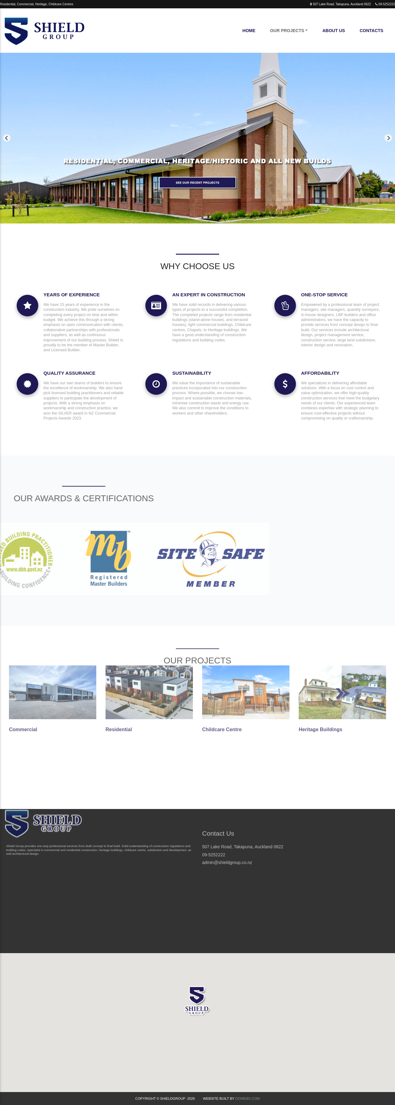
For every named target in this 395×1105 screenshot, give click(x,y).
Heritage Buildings (320, 690)
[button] (197, 1007)
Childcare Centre (222, 690)
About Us (333, 30)
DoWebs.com (247, 1098)
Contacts (371, 30)
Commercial (23, 690)
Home (249, 30)
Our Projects (287, 30)
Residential (119, 690)
